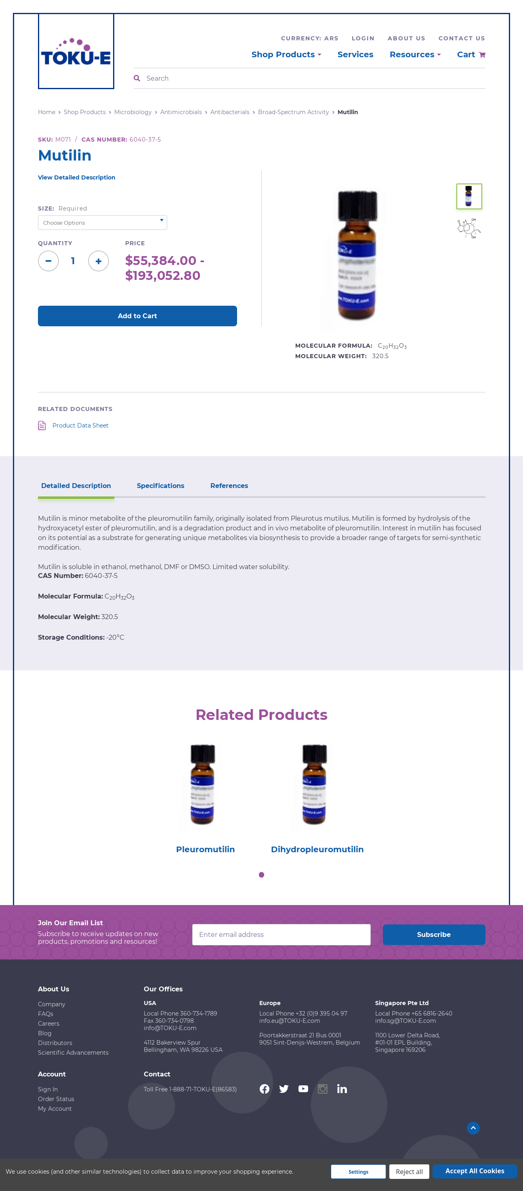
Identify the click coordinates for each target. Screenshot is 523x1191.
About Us (407, 38)
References (229, 486)
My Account (55, 1108)
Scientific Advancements (73, 1052)
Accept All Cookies (474, 1170)
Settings (358, 1171)
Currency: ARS (310, 38)
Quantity (55, 243)
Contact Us (462, 38)
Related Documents (75, 409)
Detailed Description (76, 486)
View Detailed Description (77, 177)
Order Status (56, 1099)
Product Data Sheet (81, 425)
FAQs (45, 1014)
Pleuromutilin (205, 849)
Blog (45, 1033)
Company (51, 1004)
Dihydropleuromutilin (317, 849)
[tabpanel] (206, 795)
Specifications (161, 486)
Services (356, 54)
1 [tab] (262, 875)
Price (135, 243)
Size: (63, 208)
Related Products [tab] (261, 715)
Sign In (48, 1089)
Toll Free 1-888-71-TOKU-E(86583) (190, 1089)
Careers (48, 1023)
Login (363, 38)
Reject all (409, 1171)
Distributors (55, 1043)
